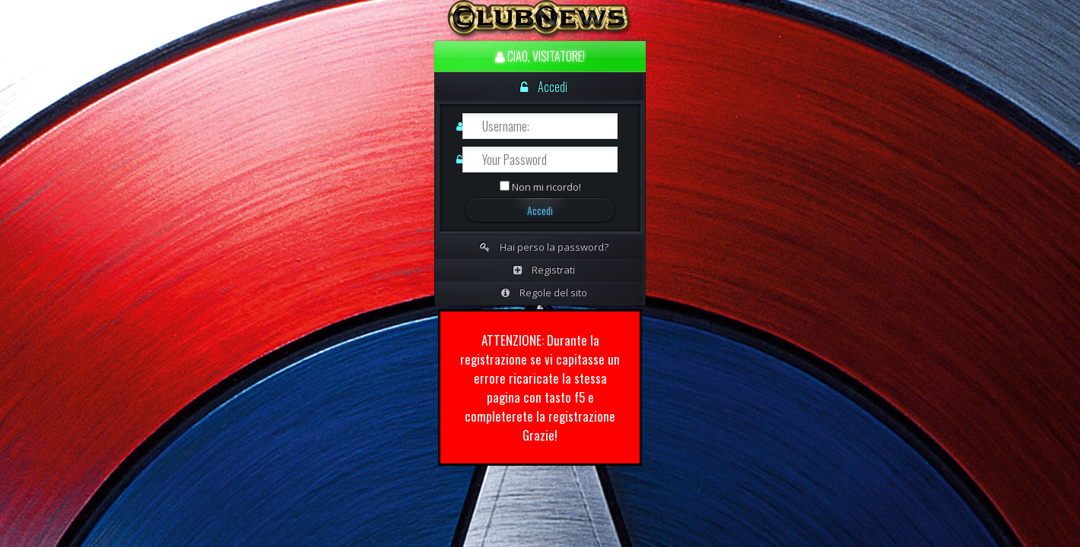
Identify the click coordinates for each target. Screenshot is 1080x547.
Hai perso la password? (544, 247)
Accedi (543, 86)
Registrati (544, 270)
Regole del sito (544, 292)
